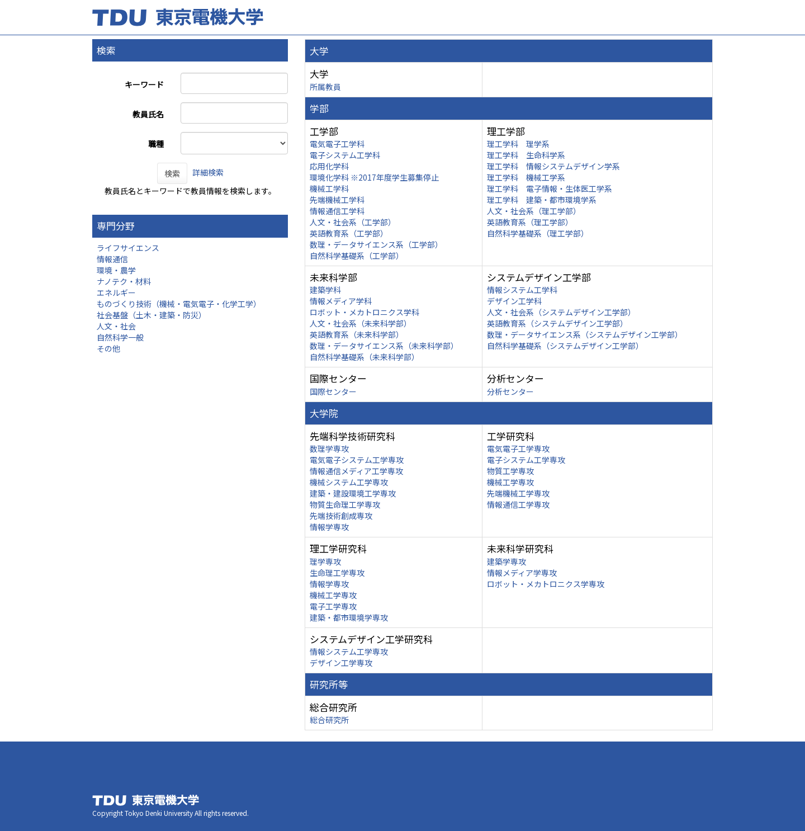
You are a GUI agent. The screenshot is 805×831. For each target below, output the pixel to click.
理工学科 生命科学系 (526, 154)
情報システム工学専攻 (349, 651)
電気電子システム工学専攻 (357, 459)
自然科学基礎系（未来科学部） (364, 356)
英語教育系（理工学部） (530, 222)
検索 (172, 173)
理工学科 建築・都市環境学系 (541, 199)
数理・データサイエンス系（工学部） (376, 244)
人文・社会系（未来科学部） (360, 323)
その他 (108, 348)
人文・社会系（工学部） (353, 222)
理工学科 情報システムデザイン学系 (553, 166)
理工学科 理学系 (518, 143)
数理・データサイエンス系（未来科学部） (384, 345)
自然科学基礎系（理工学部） (538, 233)
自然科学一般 (120, 337)
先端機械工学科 (337, 199)
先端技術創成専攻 (341, 515)
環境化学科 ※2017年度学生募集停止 (374, 177)
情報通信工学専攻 (518, 504)
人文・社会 (116, 326)
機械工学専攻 (510, 482)
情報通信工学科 (337, 210)
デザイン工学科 (514, 300)
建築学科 (325, 289)
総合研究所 (329, 719)
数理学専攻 (329, 448)
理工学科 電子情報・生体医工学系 (549, 188)
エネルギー (116, 292)
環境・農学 (116, 270)
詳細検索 (208, 172)
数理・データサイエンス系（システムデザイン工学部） (585, 334)
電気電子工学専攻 (518, 448)
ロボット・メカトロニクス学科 (364, 312)
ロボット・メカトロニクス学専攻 (545, 583)
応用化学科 (329, 166)
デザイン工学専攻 (341, 662)
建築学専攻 (506, 561)
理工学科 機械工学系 (526, 177)
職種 (156, 143)
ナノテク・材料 (124, 281)
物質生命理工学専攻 (345, 504)
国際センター (333, 391)
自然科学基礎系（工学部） (357, 255)
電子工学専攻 (333, 606)
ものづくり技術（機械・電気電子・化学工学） (179, 303)
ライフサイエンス (128, 247)
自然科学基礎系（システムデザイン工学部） (565, 345)
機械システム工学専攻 (349, 482)
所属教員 (325, 86)
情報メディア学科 (341, 300)
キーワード (144, 84)
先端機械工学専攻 (518, 493)
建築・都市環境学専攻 (349, 617)
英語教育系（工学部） (349, 233)
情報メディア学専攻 (522, 572)
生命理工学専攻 (337, 572)
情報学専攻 (329, 526)
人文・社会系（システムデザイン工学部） (561, 312)
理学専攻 (325, 561)
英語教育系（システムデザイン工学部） (557, 323)
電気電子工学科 (337, 143)
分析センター (510, 391)
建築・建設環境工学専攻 (353, 493)
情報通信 (112, 259)
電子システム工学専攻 (526, 459)
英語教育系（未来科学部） (357, 334)
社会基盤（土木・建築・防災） (151, 314)
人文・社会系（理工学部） (534, 210)
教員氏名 (148, 114)
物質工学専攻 (510, 470)
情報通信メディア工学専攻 (356, 470)
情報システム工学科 (522, 289)
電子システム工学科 (345, 154)
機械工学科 (329, 188)
